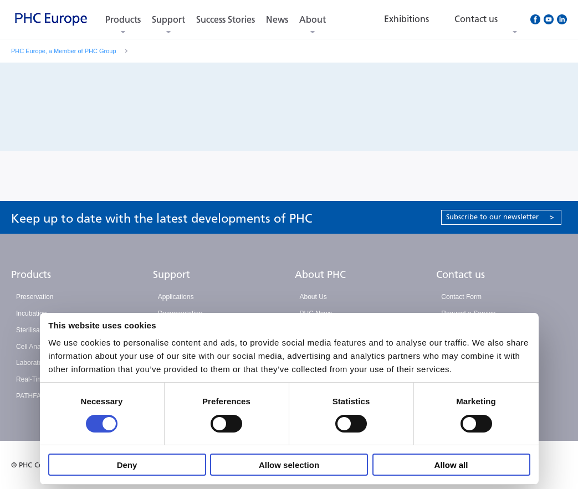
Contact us (460, 275)
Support (168, 19)
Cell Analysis (35, 347)
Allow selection (289, 465)
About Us (313, 297)
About (312, 19)
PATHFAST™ (36, 396)
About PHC (320, 275)
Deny (127, 465)
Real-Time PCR (39, 379)
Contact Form (461, 297)
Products (123, 19)
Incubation (31, 313)
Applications (176, 297)
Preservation (34, 297)
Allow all (451, 465)
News (277, 19)
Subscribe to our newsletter (500, 217)
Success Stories (225, 19)
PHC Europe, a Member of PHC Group (63, 51)
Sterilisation (33, 330)
